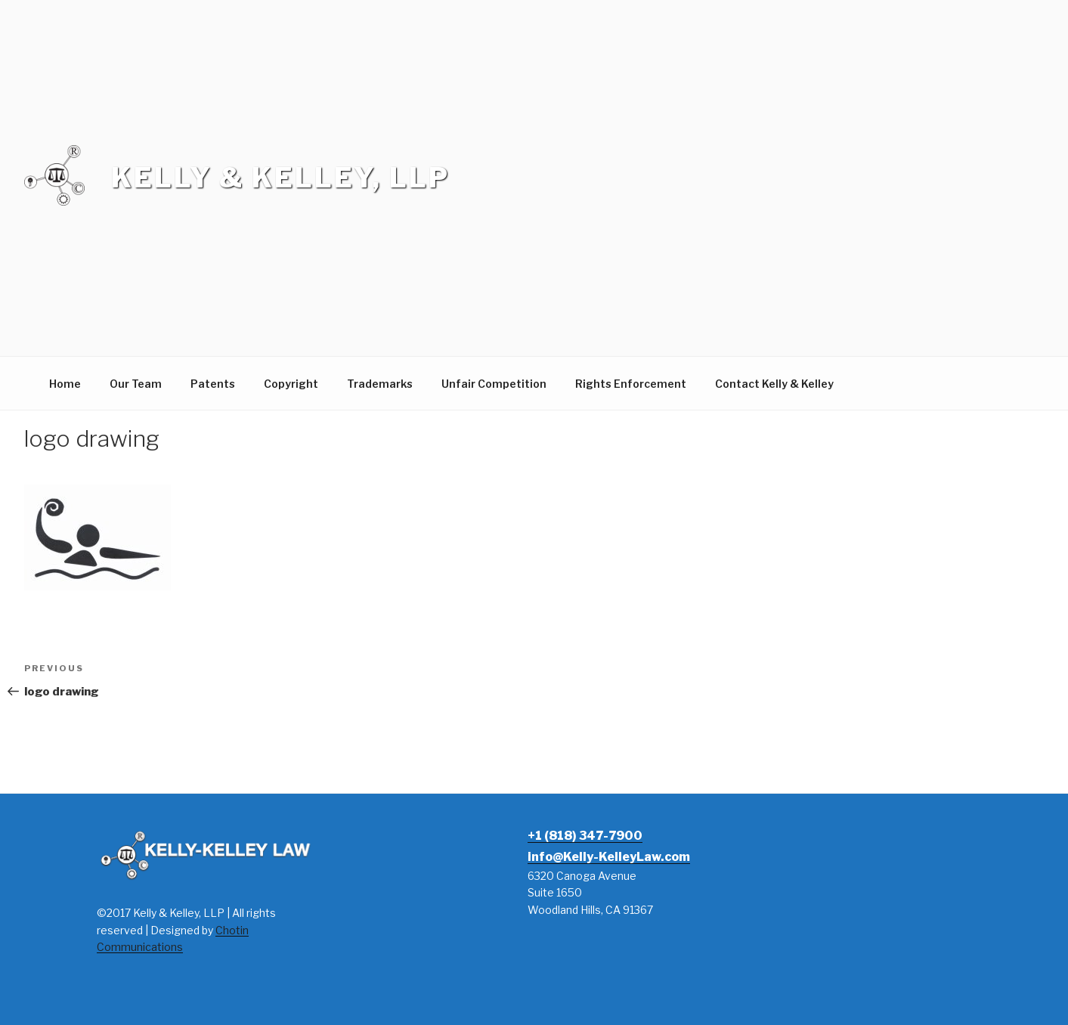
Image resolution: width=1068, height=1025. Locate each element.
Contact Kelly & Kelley (774, 383)
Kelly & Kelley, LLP (280, 177)
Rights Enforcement (630, 383)
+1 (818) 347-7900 (585, 835)
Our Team (136, 383)
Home (65, 383)
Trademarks (380, 383)
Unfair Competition (493, 383)
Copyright (291, 383)
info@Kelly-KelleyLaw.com (609, 857)
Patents (212, 383)
